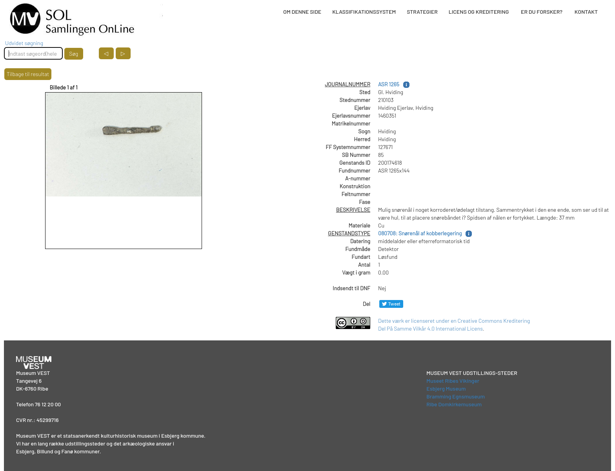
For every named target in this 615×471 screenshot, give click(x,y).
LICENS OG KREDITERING (479, 11)
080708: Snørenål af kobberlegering (420, 233)
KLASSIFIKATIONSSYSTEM (364, 11)
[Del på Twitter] (391, 303)
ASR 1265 (388, 84)
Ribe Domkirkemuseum (454, 404)
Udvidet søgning (24, 43)
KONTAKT (586, 11)
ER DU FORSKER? (541, 11)
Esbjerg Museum (446, 388)
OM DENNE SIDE (302, 11)
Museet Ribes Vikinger (452, 380)
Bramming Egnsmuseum (455, 396)
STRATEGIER (422, 11)
